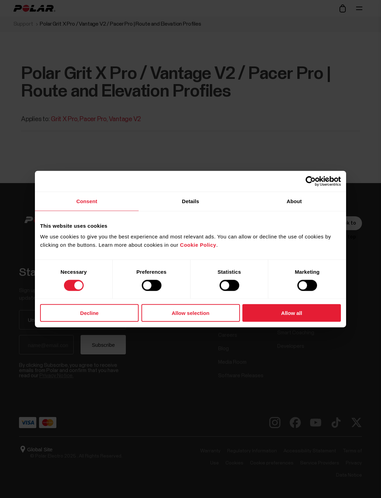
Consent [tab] (86, 201)
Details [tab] (190, 201)
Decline (89, 313)
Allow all (291, 313)
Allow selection (190, 313)
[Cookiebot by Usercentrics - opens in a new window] (310, 181)
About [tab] (294, 201)
